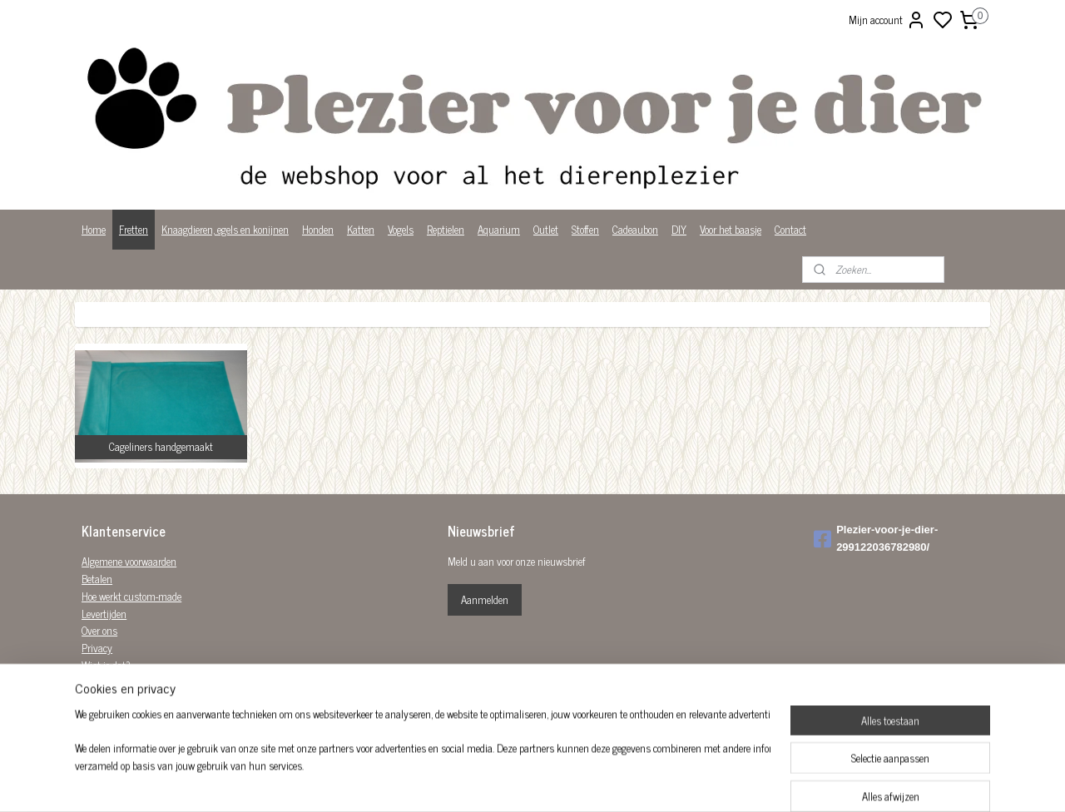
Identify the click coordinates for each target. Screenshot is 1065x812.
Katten (360, 229)
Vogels (401, 229)
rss (614, 781)
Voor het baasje (730, 229)
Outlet (545, 229)
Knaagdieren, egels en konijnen (225, 229)
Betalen (97, 578)
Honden (318, 229)
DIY (678, 229)
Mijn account (887, 20)
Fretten (133, 229)
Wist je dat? (106, 665)
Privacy (97, 647)
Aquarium (499, 229)
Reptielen (445, 229)
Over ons (99, 630)
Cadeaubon (635, 229)
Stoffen (585, 229)
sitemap (589, 781)
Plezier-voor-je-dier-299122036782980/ (876, 538)
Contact (790, 229)
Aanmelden (484, 599)
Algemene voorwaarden (129, 561)
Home (94, 229)
